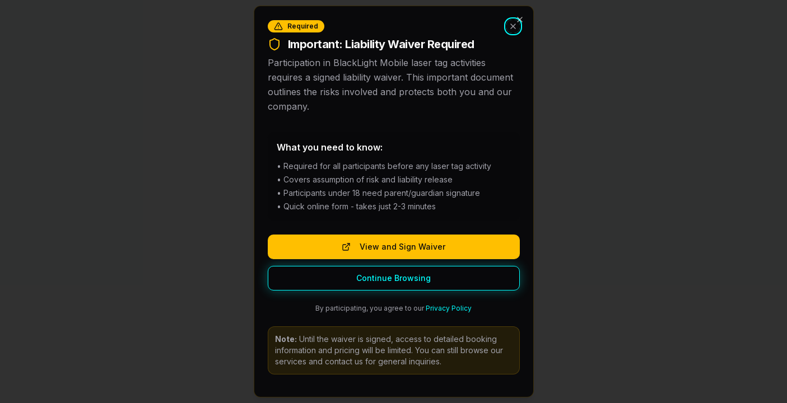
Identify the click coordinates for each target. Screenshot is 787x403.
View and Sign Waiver (393, 246)
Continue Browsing (393, 278)
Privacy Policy (449, 308)
